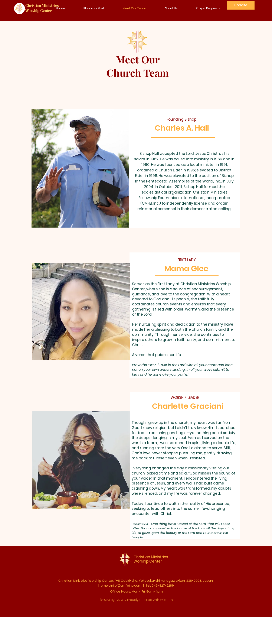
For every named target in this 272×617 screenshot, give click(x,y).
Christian (142, 557)
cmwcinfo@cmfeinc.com (121, 585)
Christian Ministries (42, 5)
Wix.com (166, 599)
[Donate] (241, 5)
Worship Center (38, 10)
